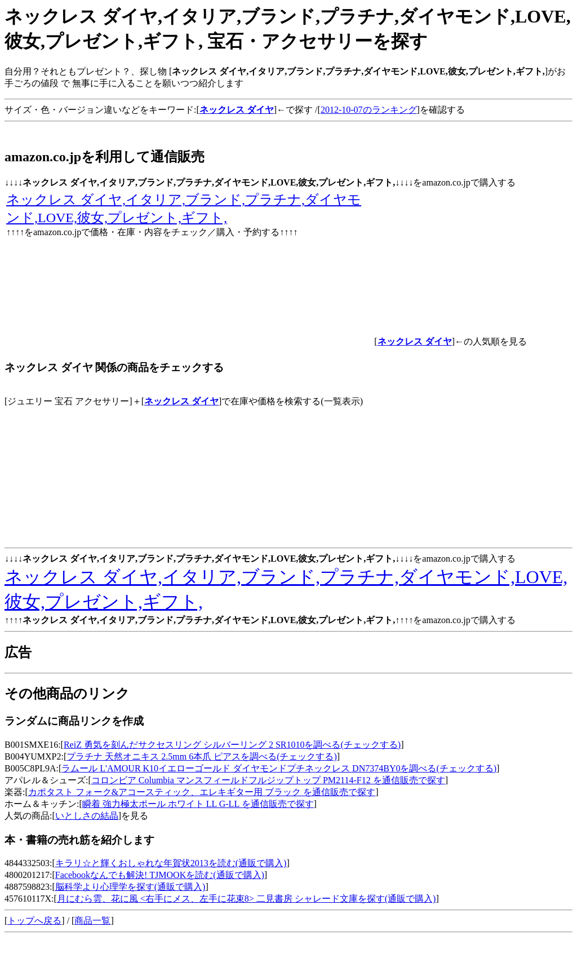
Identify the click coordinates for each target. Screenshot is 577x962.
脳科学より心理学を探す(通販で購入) (130, 887)
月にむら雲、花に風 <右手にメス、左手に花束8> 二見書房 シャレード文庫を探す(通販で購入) (246, 898)
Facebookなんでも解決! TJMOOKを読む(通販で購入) (159, 875)
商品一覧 (92, 920)
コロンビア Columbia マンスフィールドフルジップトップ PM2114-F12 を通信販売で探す (268, 780)
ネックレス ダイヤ (181, 401)
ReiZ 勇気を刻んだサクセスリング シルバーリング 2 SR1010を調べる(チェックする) (232, 744)
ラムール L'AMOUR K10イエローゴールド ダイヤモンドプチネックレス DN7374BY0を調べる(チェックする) (278, 768)
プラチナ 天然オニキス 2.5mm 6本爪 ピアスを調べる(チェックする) (201, 756)
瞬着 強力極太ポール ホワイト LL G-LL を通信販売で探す (198, 804)
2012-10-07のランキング (369, 109)
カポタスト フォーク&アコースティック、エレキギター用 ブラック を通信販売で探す (201, 792)
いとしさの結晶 (86, 815)
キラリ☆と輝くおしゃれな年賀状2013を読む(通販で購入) (171, 863)
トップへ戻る (34, 920)
